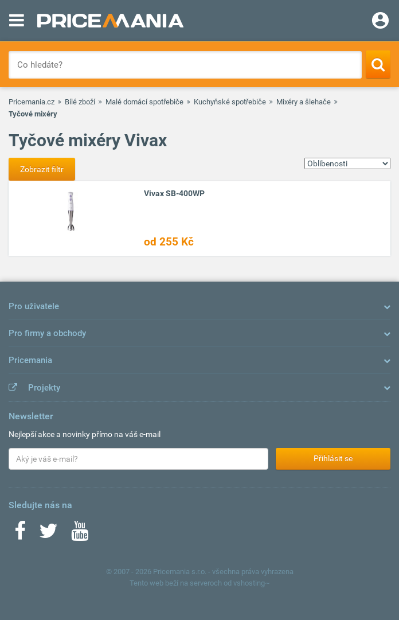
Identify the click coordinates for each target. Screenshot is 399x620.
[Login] (380, 21)
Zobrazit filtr (42, 169)
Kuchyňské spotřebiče (230, 102)
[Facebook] (20, 534)
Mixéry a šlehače (303, 102)
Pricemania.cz (31, 102)
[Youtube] (79, 534)
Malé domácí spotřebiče (144, 102)
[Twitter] (48, 534)
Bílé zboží (80, 102)
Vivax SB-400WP (174, 193)
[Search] (378, 64)
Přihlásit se (333, 458)
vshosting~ (251, 583)
